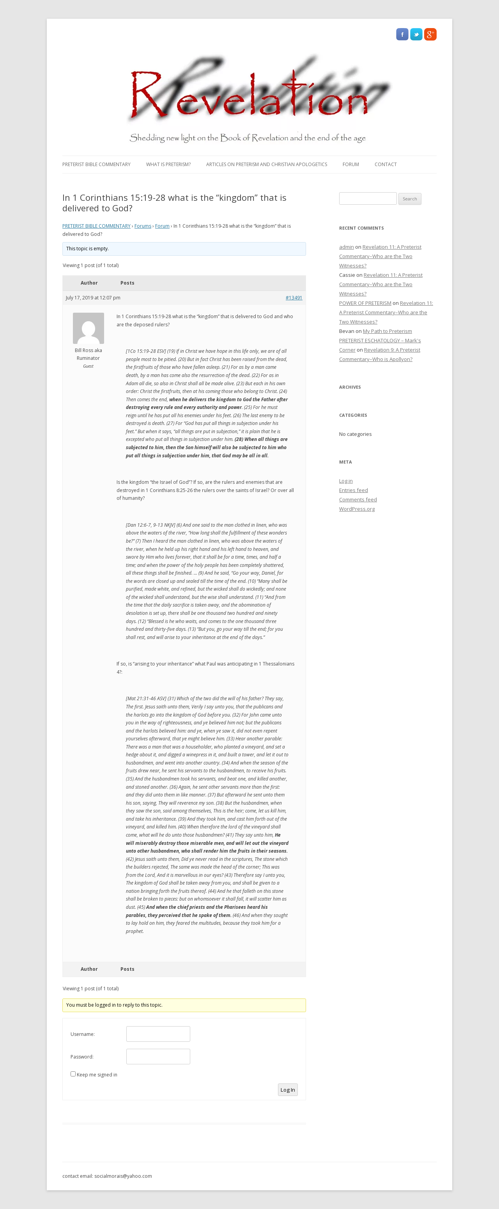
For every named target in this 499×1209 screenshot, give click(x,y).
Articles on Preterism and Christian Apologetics (266, 164)
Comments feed (358, 499)
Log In (288, 1089)
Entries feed (353, 490)
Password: (82, 1056)
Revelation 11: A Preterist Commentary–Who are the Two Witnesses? (380, 256)
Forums (142, 226)
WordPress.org (357, 508)
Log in (346, 480)
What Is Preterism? (168, 164)
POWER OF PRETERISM (365, 302)
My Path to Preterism (387, 331)
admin (346, 246)
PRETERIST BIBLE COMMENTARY (96, 164)
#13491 (294, 297)
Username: (83, 1034)
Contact (386, 164)
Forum (351, 164)
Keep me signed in (97, 1074)
